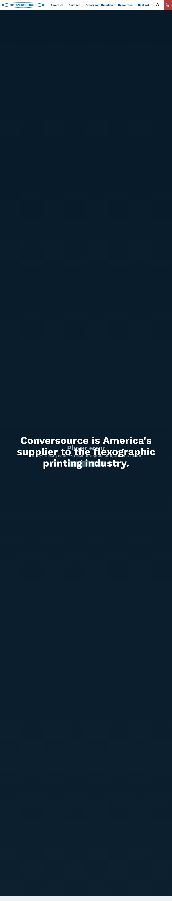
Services (74, 5)
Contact (143, 5)
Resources (125, 5)
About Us (57, 5)
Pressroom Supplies (99, 5)
